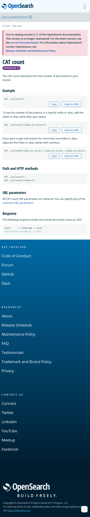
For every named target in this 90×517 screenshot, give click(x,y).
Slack (6, 283)
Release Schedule (17, 325)
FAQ (5, 343)
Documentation (17, 17)
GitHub (8, 274)
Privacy (8, 370)
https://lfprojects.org (18, 510)
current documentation (24, 42)
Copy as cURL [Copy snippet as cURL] (71, 104)
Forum (7, 264)
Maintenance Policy (18, 334)
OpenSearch (18, 6)
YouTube (9, 430)
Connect (9, 403)
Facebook (10, 449)
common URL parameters (18, 203)
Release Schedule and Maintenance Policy (31, 51)
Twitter (8, 412)
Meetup (8, 440)
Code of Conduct (16, 255)
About (7, 315)
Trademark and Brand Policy (26, 361)
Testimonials (12, 352)
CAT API (6, 26)
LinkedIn (9, 421)
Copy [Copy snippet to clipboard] (54, 104)
